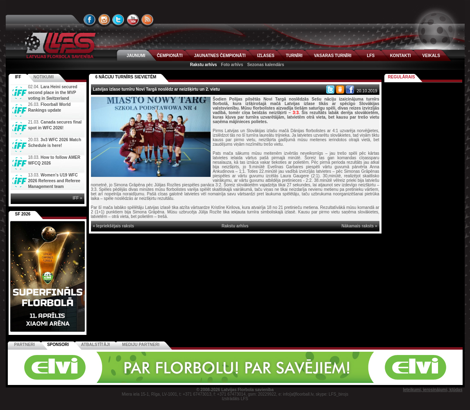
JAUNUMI (136, 55)
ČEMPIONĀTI (170, 55)
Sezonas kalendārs (265, 64)
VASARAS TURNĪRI (332, 55)
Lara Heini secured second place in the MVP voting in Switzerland (52, 93)
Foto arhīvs (232, 64)
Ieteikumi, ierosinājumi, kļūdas (432, 389)
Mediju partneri (140, 344)
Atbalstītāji (95, 344)
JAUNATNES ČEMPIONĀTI (219, 55)
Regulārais (401, 77)
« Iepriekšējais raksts (113, 226)
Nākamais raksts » (359, 226)
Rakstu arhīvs (203, 64)
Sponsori (58, 344)
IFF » (77, 198)
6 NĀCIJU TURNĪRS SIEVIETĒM (126, 77)
